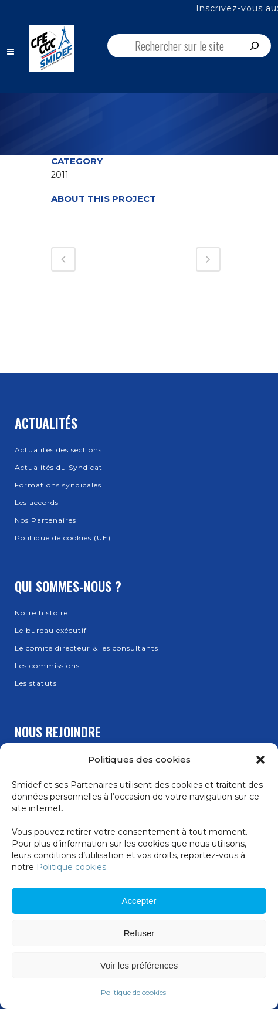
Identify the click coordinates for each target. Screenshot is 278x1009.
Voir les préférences (139, 965)
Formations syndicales (58, 484)
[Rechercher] (254, 45)
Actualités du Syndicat (59, 467)
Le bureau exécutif (51, 630)
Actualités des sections (58, 449)
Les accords (37, 502)
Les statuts (36, 683)
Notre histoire (41, 612)
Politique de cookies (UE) (63, 537)
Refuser (139, 933)
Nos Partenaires (45, 520)
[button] (260, 760)
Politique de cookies (133, 992)
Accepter (138, 901)
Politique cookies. (72, 867)
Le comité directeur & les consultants (86, 648)
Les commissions (47, 665)
